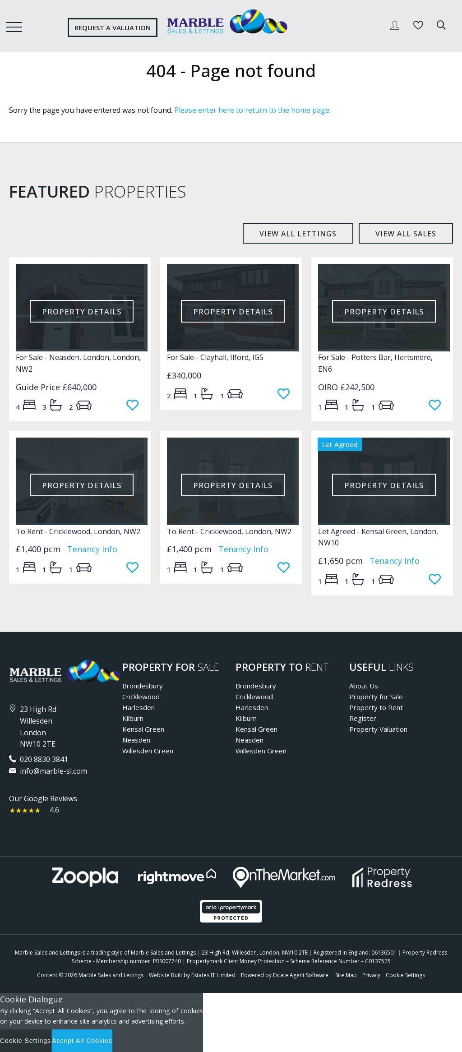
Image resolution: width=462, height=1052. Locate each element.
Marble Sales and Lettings (111, 975)
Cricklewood (141, 696)
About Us (363, 685)
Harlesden (138, 707)
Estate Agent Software (300, 975)
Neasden (136, 739)
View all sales (405, 234)
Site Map (346, 975)
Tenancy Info (92, 549)
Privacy (371, 975)
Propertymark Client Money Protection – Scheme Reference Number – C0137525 (289, 961)
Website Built (165, 975)
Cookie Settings (405, 975)
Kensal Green (143, 729)
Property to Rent (376, 707)
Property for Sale (376, 696)
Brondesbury (142, 685)
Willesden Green (147, 750)
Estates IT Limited (213, 975)
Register (362, 718)
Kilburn (132, 718)
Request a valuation (112, 27)
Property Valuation (378, 729)
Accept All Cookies (82, 1040)
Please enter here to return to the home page (251, 110)
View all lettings (298, 234)
